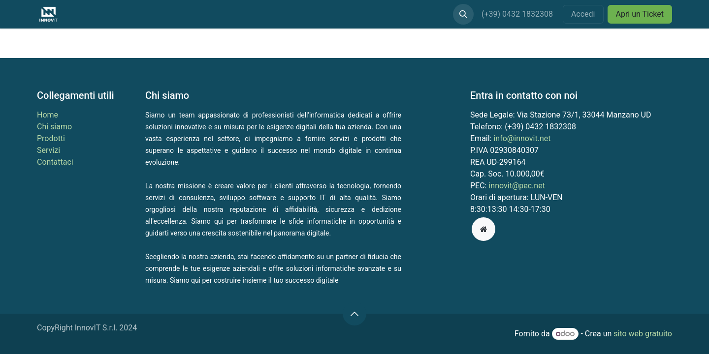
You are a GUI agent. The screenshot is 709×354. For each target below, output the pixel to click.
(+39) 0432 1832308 (518, 14)
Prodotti (51, 138)
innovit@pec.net (516, 185)
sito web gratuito (642, 333)
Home (47, 114)
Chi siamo (54, 126)
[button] (463, 14)
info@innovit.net (521, 138)
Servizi (48, 150)
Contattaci (55, 162)
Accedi (583, 14)
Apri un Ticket (640, 14)
